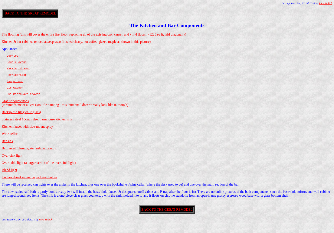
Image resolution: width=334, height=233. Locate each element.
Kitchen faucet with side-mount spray (27, 135)
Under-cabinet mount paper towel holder (29, 185)
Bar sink (7, 149)
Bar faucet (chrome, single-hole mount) (29, 156)
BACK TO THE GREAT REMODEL (30, 13)
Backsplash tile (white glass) (21, 120)
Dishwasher (15, 94)
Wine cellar (9, 142)
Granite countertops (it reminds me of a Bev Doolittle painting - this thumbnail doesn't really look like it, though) (65, 111)
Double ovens (17, 64)
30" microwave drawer (23, 102)
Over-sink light (12, 164)
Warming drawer (18, 71)
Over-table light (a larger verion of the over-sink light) (39, 171)
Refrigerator (17, 79)
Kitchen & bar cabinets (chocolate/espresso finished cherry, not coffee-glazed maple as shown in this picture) (76, 41)
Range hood (15, 87)
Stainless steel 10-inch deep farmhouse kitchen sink (37, 127)
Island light (9, 178)
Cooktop (12, 56)
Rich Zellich (325, 3)
